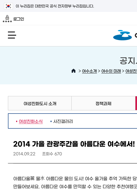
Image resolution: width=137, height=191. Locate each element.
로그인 (13, 19)
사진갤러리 (63, 121)
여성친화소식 (29, 121)
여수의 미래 (111, 71)
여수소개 (89, 71)
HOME (73, 71)
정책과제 (103, 103)
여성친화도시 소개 (40, 103)
